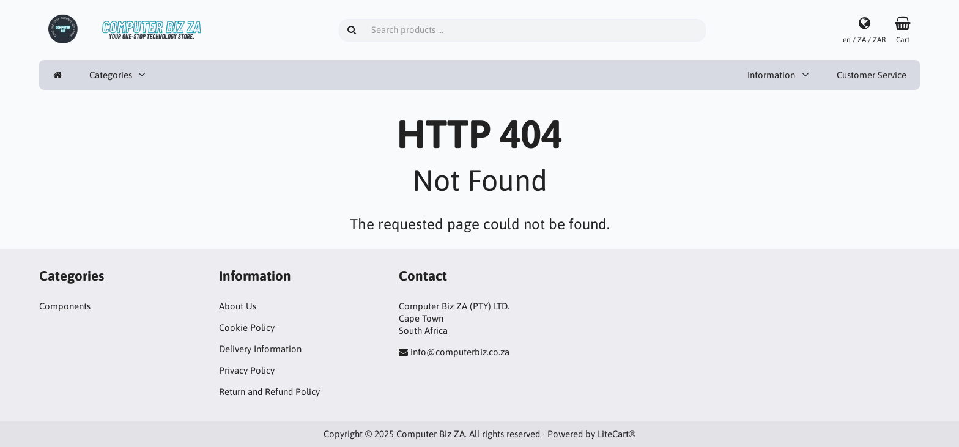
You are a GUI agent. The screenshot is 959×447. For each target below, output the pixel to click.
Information (771, 75)
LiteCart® (616, 434)
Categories (110, 75)
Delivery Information (260, 349)
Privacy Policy (247, 370)
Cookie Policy (247, 327)
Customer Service (871, 75)
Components (65, 306)
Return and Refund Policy (269, 391)
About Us (237, 306)
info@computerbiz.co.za (459, 352)
